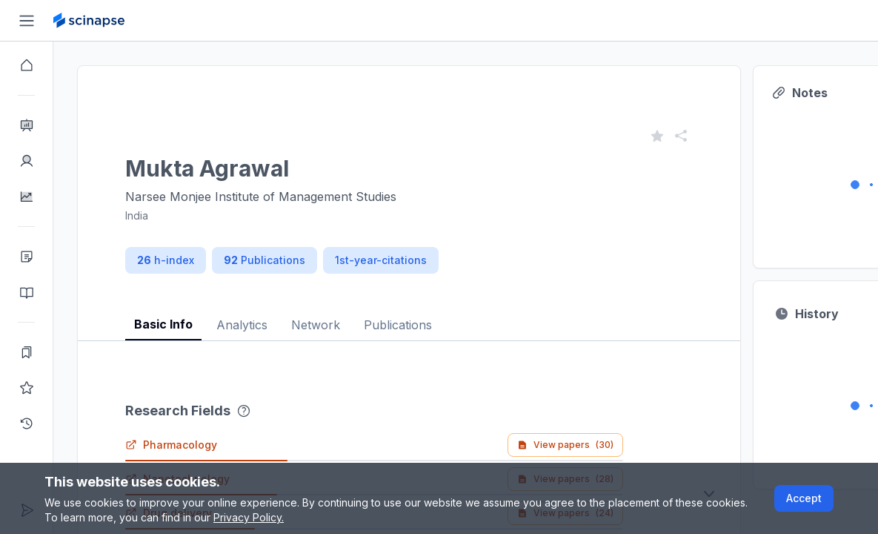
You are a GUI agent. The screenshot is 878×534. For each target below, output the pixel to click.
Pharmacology (171, 444)
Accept (804, 498)
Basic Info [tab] (163, 324)
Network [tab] (315, 324)
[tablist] (409, 313)
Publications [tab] (398, 324)
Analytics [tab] (241, 324)
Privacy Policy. (248, 517)
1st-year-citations (381, 260)
